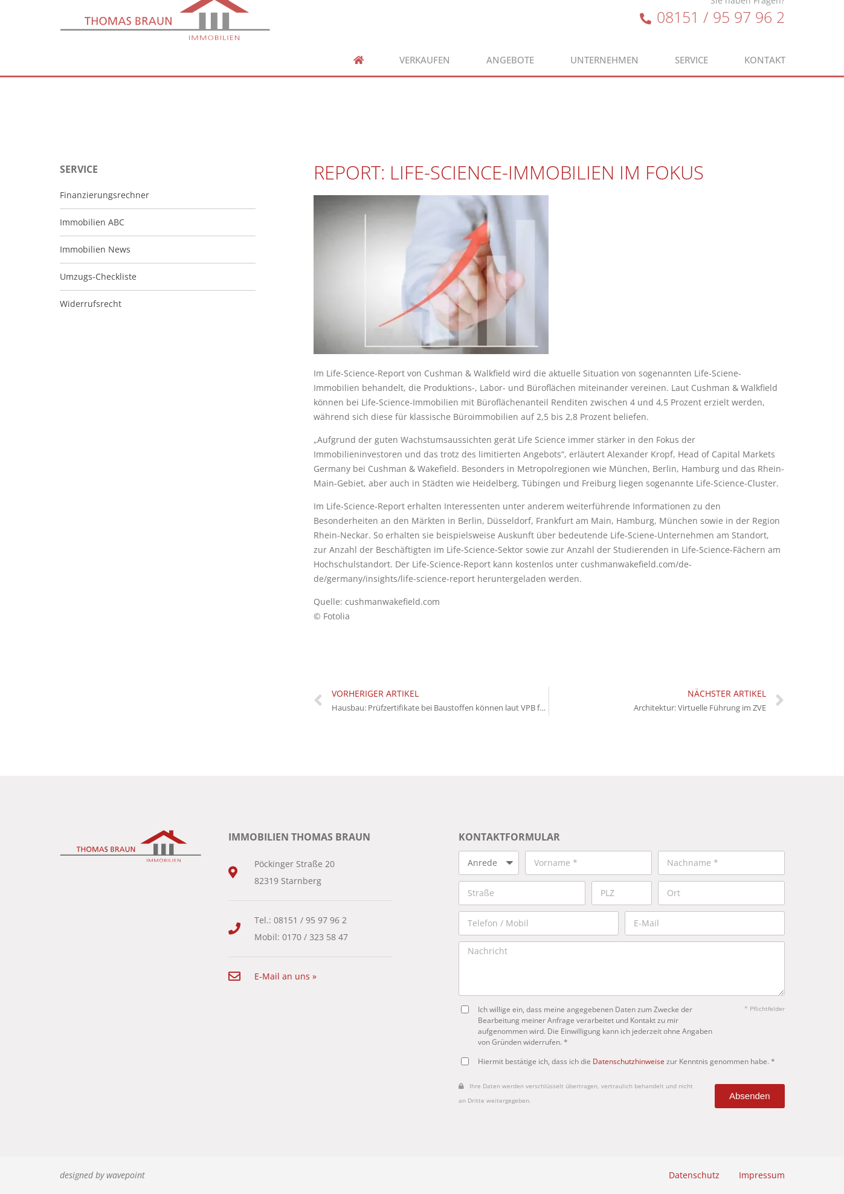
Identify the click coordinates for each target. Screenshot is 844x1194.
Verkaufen (424, 43)
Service (691, 43)
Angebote (510, 43)
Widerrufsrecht (90, 303)
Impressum (762, 1175)
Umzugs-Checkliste (98, 276)
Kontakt (764, 43)
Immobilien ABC (92, 222)
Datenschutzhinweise (629, 1061)
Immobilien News (95, 249)
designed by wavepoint (102, 1175)
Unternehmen (604, 43)
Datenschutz (694, 1175)
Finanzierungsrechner (104, 195)
